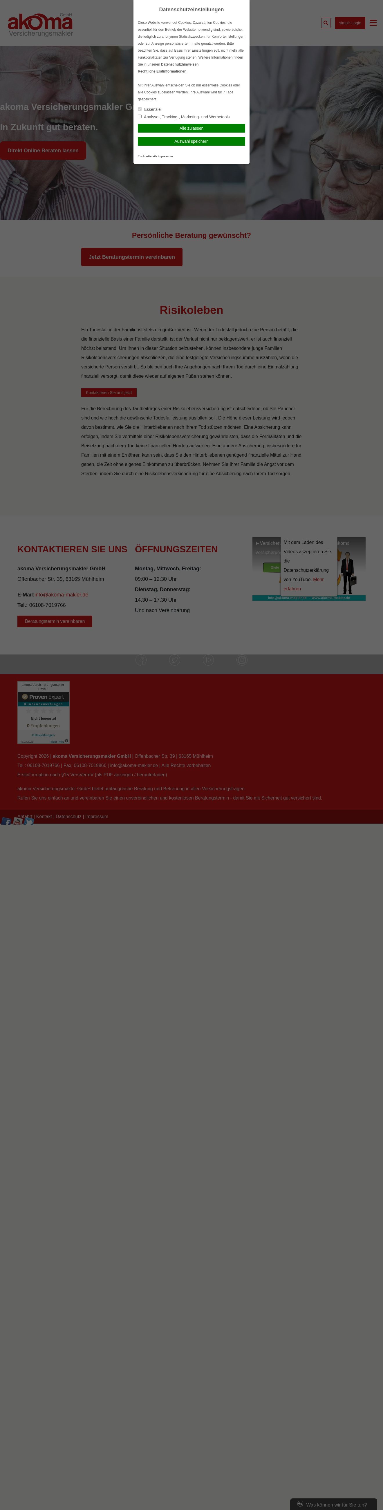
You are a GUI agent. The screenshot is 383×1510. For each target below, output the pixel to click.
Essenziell (150, 109)
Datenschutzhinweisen (179, 64)
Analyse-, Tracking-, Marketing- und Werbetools (184, 117)
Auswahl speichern (191, 141)
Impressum (165, 156)
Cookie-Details (147, 156)
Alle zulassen (192, 128)
